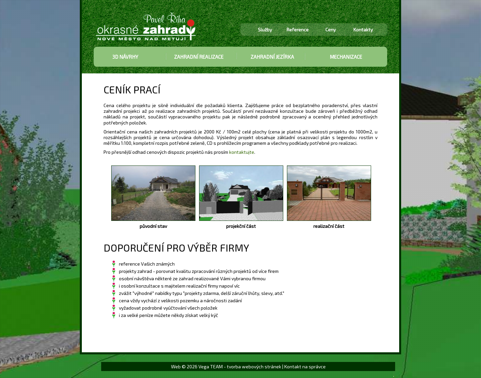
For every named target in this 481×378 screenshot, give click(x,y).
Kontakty (363, 29)
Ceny (330, 29)
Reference (298, 29)
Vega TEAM (210, 366)
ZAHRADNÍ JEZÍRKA (272, 57)
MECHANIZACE (346, 57)
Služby (265, 29)
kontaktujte (241, 152)
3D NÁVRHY (125, 57)
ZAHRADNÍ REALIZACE (198, 57)
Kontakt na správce (305, 366)
